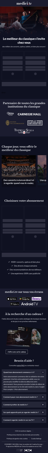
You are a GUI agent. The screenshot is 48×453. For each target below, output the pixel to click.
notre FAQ (21, 365)
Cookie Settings (36, 438)
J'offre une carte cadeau (17, 352)
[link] (12, 298)
